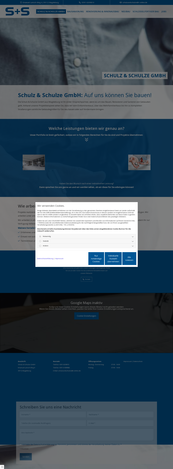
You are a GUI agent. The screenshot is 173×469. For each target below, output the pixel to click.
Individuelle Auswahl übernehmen (102, 258)
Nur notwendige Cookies (79, 258)
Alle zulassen (125, 258)
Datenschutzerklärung (45, 259)
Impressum (59, 259)
